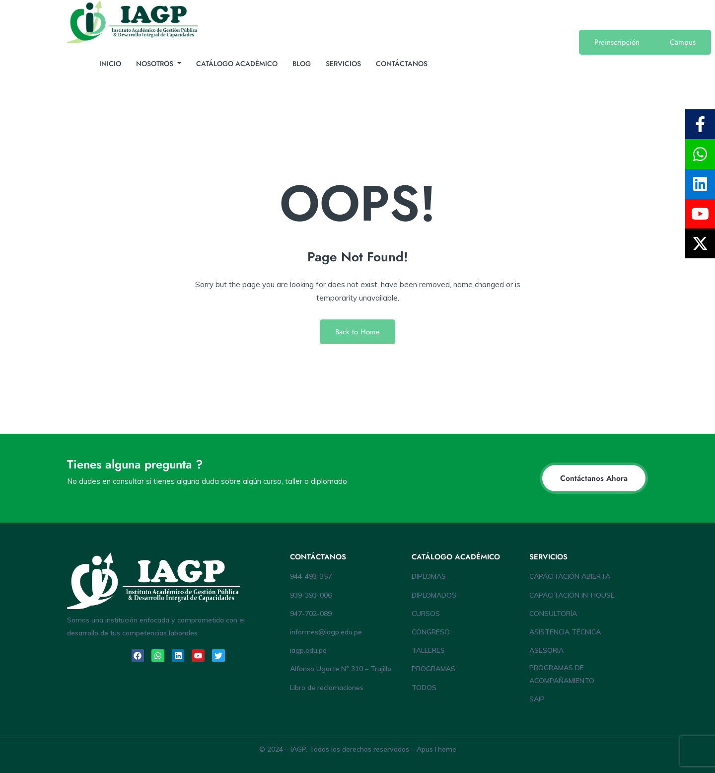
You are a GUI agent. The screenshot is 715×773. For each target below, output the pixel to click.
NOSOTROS (155, 64)
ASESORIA (546, 650)
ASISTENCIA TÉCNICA (565, 631)
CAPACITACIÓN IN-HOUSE (572, 595)
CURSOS (426, 613)
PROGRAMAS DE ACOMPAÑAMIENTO (561, 674)
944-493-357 (311, 576)
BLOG (301, 64)
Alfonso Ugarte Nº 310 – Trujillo (340, 668)
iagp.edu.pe (308, 650)
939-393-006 (311, 595)
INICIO (110, 64)
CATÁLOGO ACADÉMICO (237, 64)
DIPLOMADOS (434, 595)
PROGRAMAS (433, 668)
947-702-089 (311, 613)
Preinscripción (617, 42)
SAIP (537, 699)
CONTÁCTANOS (402, 64)
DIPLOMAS (429, 576)
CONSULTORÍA (553, 613)
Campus (683, 42)
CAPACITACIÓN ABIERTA (569, 576)
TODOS (424, 687)
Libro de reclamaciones (326, 687)
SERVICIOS (343, 64)
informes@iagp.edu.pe (326, 631)
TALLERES (428, 650)
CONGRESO (431, 631)
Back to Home (357, 331)
